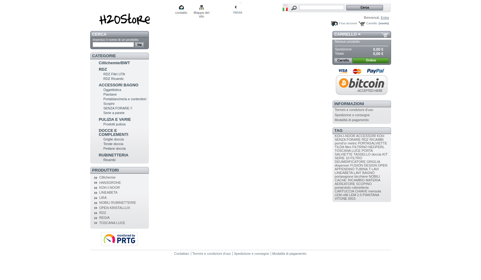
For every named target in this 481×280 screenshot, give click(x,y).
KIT (385, 154)
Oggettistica (112, 90)
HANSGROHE (110, 182)
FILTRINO (359, 147)
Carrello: (372, 23)
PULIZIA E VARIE (115, 119)
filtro (348, 147)
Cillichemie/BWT (114, 63)
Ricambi (109, 160)
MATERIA (373, 180)
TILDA (339, 147)
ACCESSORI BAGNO (118, 85)
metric (352, 143)
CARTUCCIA (344, 191)
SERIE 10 (342, 158)
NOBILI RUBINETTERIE (117, 202)
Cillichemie (107, 177)
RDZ (103, 69)
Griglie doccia (113, 139)
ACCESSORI (366, 136)
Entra (385, 17)
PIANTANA (371, 195)
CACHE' (341, 180)
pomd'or (341, 143)
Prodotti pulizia (114, 124)
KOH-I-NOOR (109, 187)
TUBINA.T (363, 169)
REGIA (104, 217)
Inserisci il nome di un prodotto (115, 39)
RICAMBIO (356, 180)
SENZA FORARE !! (117, 108)
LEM (338, 195)
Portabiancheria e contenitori (124, 99)
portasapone (344, 176)
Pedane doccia (114, 148)
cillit (345, 195)
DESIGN (370, 165)
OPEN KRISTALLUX (114, 208)
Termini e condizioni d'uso (354, 110)
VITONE (341, 198)
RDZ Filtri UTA (114, 74)
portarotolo (343, 187)
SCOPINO (364, 184)
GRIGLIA (373, 162)
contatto (181, 12)
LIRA (103, 197)
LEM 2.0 (355, 195)
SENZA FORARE (348, 139)
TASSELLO (362, 154)
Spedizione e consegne (352, 115)
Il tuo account (348, 23)
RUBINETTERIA (114, 155)
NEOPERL (376, 147)
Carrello (345, 34)
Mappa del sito (201, 13)
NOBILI (374, 176)
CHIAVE (361, 191)
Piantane (110, 94)
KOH (380, 136)
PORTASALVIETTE (372, 143)
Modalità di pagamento (352, 120)
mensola (374, 191)
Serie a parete (114, 113)
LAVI (375, 169)
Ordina (371, 60)
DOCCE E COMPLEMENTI (113, 132)
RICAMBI (377, 139)
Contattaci (181, 253)
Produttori (105, 170)
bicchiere (361, 176)
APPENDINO (345, 169)
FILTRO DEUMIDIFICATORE (350, 160)
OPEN (382, 165)
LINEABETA (108, 192)
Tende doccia (113, 144)
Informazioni (349, 103)
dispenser (342, 165)
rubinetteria (360, 187)
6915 (351, 198)
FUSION (356, 165)
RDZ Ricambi (113, 79)
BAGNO (369, 173)
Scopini (108, 103)
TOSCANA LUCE (112, 223)
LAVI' (357, 173)
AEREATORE (345, 184)
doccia (377, 154)
